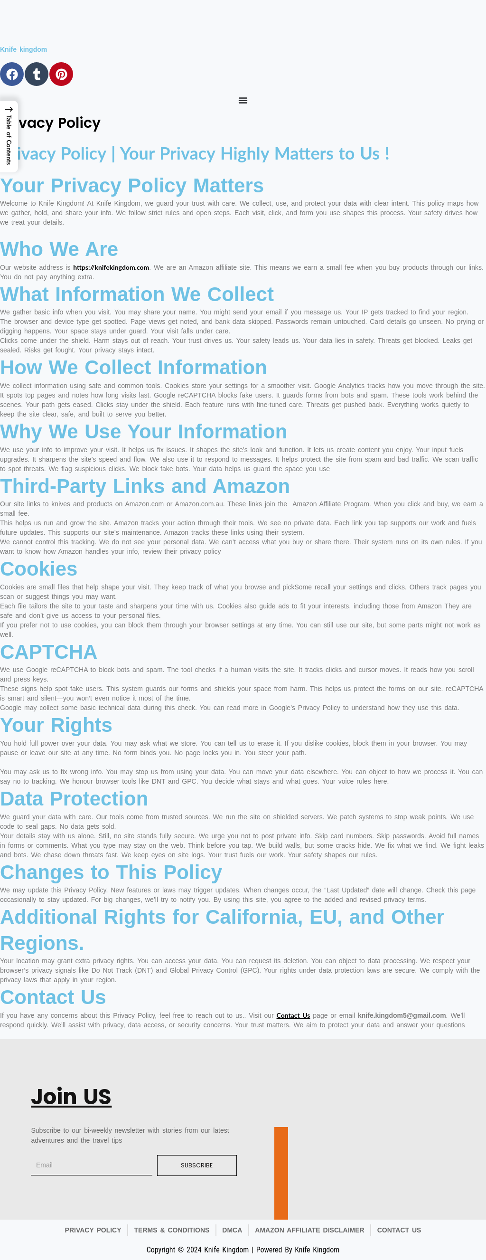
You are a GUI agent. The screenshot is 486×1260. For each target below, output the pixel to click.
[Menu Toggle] (243, 100)
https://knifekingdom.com (111, 267)
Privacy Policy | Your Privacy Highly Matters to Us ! (195, 152)
